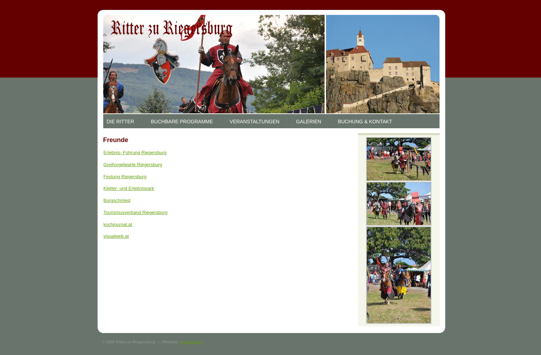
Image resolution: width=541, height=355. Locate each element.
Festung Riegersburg (125, 176)
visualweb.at (116, 236)
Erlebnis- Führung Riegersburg (135, 152)
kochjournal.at (118, 224)
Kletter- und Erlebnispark (129, 188)
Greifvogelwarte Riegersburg (133, 164)
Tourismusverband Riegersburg (136, 212)
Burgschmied (117, 200)
